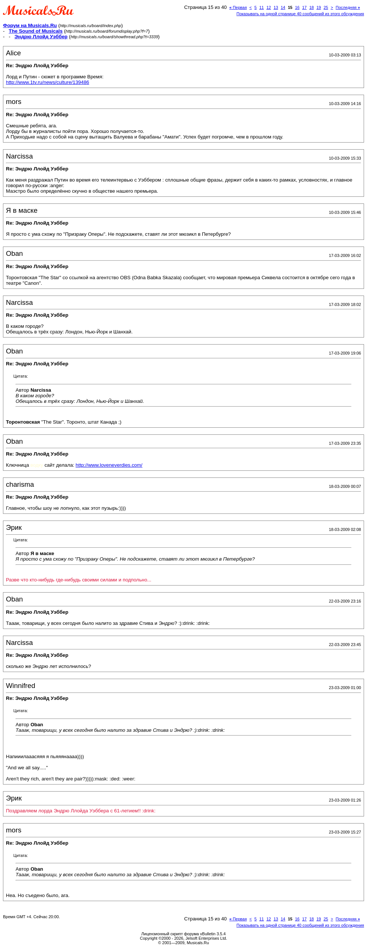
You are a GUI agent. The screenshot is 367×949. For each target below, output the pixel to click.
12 (268, 7)
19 (319, 7)
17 (304, 7)
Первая (238, 7)
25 (326, 7)
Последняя (348, 7)
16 (297, 7)
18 (311, 7)
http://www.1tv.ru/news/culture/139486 (47, 82)
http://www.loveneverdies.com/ (109, 465)
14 (283, 7)
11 (261, 7)
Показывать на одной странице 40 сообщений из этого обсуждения (300, 14)
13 (275, 7)
